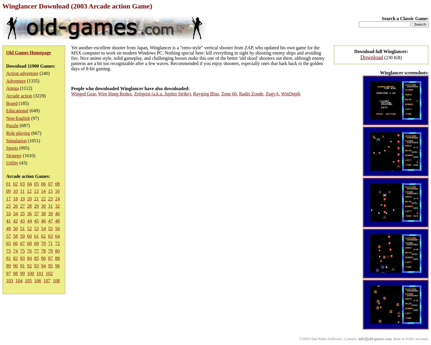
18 (15, 198)
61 (36, 236)
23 (50, 198)
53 (36, 228)
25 (8, 206)
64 (57, 236)
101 (39, 273)
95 (50, 265)
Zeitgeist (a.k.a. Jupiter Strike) (162, 93)
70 (43, 243)
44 (29, 220)
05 (36, 183)
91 (22, 265)
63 (50, 236)
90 (15, 265)
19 (22, 198)
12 (29, 191)
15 (50, 191)
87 (50, 258)
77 (36, 250)
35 (22, 213)
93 (36, 265)
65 (8, 243)
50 (15, 228)
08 (57, 183)
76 (29, 250)
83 (22, 258)
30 (43, 206)
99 (22, 273)
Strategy (14, 155)
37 (36, 213)
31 (50, 206)
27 (22, 206)
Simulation (16, 140)
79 (50, 250)
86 (43, 258)
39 (50, 213)
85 (36, 258)
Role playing (18, 133)
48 (57, 220)
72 (57, 243)
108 (56, 280)
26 (15, 206)
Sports (12, 148)
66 (15, 243)
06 (43, 183)
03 (22, 183)
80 (57, 250)
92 (29, 265)
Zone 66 (229, 93)
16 (57, 191)
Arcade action (19, 95)
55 (50, 228)
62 (43, 236)
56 (57, 228)
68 (29, 243)
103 (9, 280)
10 (15, 191)
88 (57, 258)
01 (8, 183)
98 (15, 273)
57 (8, 236)
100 (30, 273)
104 (18, 280)
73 (8, 250)
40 (57, 213)
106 (37, 280)
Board (11, 103)
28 (29, 206)
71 (50, 243)
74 (15, 250)
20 (29, 198)
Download (371, 57)
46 (43, 220)
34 (15, 213)
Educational (17, 110)
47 (50, 220)
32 (57, 206)
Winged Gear (83, 93)
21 (36, 198)
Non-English (18, 118)
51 (22, 228)
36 (29, 213)
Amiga (12, 88)
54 (43, 228)
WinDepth (290, 93)
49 (8, 228)
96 (57, 265)
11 (22, 191)
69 (36, 243)
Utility (12, 162)
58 (15, 236)
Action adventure (22, 73)
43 (22, 220)
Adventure (16, 80)
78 (43, 250)
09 (8, 191)
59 (22, 236)
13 (36, 191)
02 (15, 183)
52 (29, 228)
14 (43, 191)
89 (8, 265)
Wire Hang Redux (115, 93)
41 (8, 220)
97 (8, 273)
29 (36, 206)
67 (22, 243)
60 (29, 236)
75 (22, 250)
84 (29, 258)
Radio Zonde (251, 93)
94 (43, 265)
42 (15, 220)
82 (15, 258)
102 (49, 273)
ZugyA (272, 93)
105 (28, 280)
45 (36, 220)
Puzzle (12, 125)
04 (29, 183)
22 (43, 198)
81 (8, 258)
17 (8, 198)
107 (46, 280)
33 (8, 213)
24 (57, 198)
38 (43, 213)
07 (50, 183)
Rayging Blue (206, 93)
